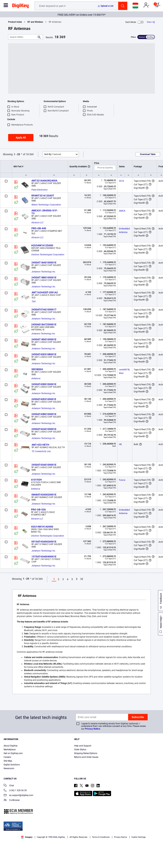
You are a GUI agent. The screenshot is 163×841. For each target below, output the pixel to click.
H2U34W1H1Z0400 (42, 245)
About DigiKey (11, 745)
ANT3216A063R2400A (44, 180)
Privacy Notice (92, 728)
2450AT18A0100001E (43, 262)
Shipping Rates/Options (85, 753)
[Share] (151, 22)
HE (120, 444)
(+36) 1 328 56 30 (15, 790)
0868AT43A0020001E (43, 494)
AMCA (122, 210)
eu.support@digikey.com (18, 795)
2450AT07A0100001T (44, 309)
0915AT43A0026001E (43, 541)
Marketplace (10, 749)
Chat (9, 786)
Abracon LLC (37, 222)
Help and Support (82, 745)
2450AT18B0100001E (43, 277)
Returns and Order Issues (86, 757)
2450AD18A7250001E (43, 324)
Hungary (27, 837)
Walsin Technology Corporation (46, 204)
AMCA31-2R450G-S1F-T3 (44, 212)
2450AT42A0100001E (43, 429)
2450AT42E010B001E (43, 354)
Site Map (8, 761)
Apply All (21, 137)
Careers (7, 757)
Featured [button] (52, 154)
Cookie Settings (138, 837)
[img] (20, 6)
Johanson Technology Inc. (43, 271)
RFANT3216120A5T (42, 195)
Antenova (35, 378)
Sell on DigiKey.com (13, 753)
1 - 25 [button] (17, 154)
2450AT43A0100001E (43, 464)
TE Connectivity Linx (41, 451)
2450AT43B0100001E (43, 414)
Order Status (80, 749)
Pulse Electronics (39, 190)
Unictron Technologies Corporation (47, 254)
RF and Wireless (35, 22)
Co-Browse (12, 800)
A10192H (36, 479)
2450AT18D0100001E (43, 339)
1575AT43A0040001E (43, 556)
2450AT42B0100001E (43, 384)
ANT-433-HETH (40, 444)
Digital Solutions (12, 764)
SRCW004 (37, 369)
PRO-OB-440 (38, 228)
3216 (121, 181)
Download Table (147, 154)
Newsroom (9, 768)
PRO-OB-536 (38, 509)
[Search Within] (22, 37)
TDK (34, 301)
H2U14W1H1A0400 (42, 526)
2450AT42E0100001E (43, 399)
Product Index (15, 22)
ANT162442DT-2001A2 (45, 292)
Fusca (122, 480)
